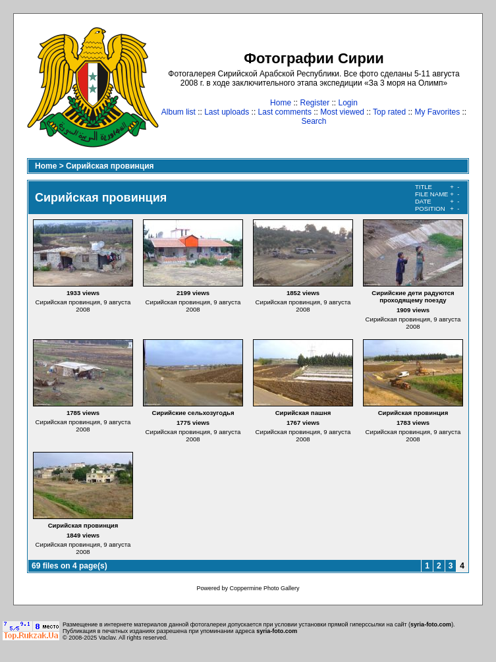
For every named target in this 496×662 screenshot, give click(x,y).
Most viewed (342, 112)
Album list (178, 112)
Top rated (389, 112)
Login (348, 102)
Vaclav (107, 637)
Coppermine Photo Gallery (264, 588)
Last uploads (226, 112)
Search (313, 121)
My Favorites (437, 112)
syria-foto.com (430, 624)
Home (280, 102)
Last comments (285, 112)
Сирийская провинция (109, 166)
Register (314, 102)
